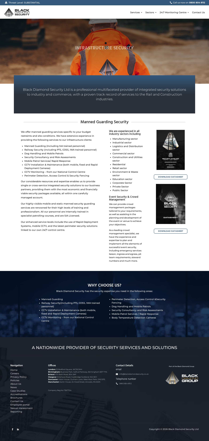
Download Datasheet (170, 177)
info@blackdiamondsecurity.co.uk (134, 374)
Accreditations (18, 394)
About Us (15, 384)
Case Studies (17, 390)
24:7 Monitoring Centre (173, 12)
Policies (14, 380)
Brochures (16, 397)
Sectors (149, 12)
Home (13, 370)
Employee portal (20, 404)
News (13, 387)
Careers (14, 373)
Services (135, 12)
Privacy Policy (18, 377)
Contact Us (198, 12)
